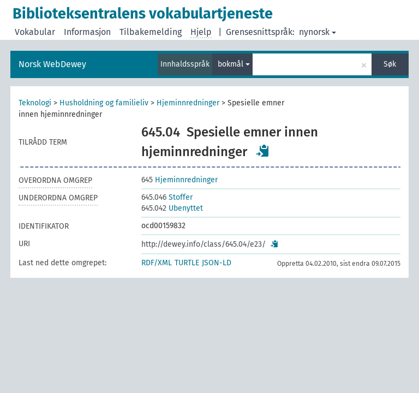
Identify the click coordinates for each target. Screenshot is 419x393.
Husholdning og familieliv (103, 103)
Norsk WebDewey (52, 64)
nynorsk (317, 32)
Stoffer (167, 197)
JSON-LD (216, 262)
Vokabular (35, 32)
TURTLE (187, 262)
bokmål (234, 64)
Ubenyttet (172, 208)
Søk (390, 64)
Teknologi (35, 103)
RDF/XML (156, 262)
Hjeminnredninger (188, 103)
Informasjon (87, 32)
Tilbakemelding (150, 32)
